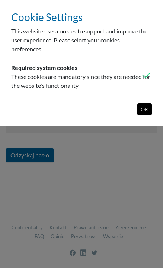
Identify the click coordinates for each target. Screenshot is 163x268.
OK (144, 109)
